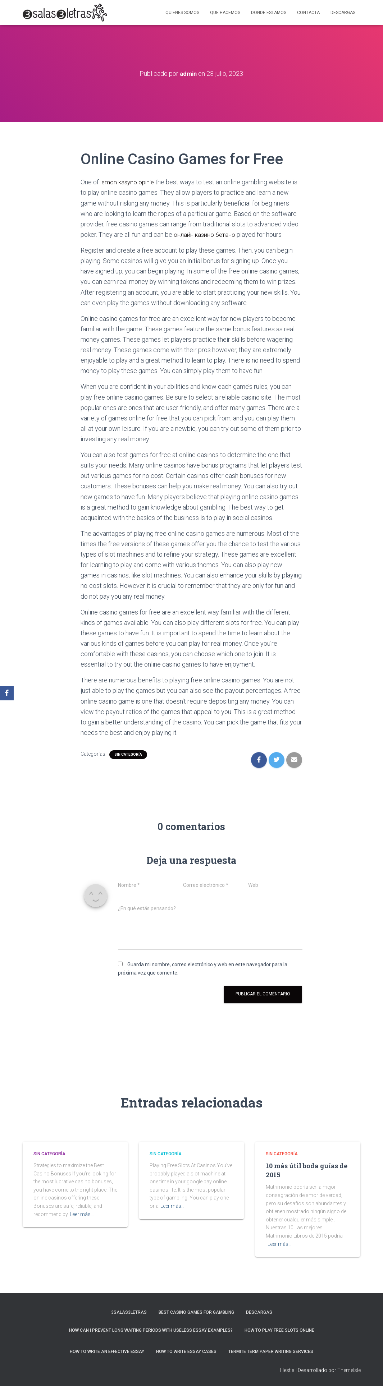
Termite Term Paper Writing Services (270, 1351)
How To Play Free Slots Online (279, 1330)
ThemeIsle (349, 1370)
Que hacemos (225, 12)
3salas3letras (129, 1312)
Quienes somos (182, 12)
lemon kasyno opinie (128, 182)
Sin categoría (128, 754)
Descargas (342, 12)
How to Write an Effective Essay (107, 1351)
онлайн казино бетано (207, 234)
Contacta (308, 12)
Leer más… (82, 1214)
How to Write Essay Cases (186, 1351)
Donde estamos (268, 12)
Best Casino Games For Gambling (196, 1312)
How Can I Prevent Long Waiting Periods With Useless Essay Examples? (151, 1330)
